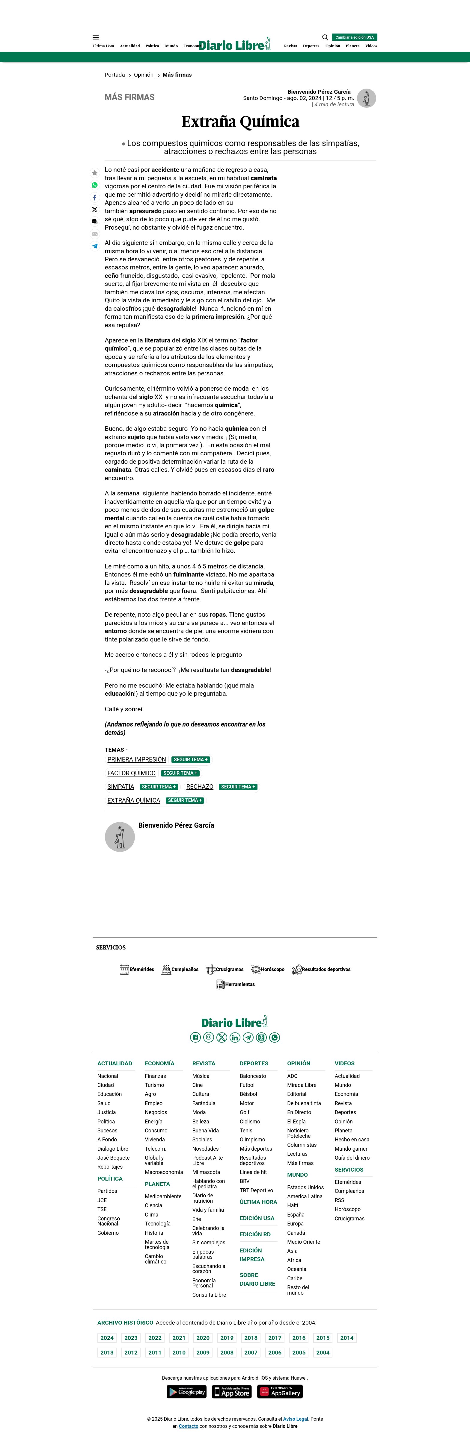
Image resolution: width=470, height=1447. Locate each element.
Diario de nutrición (202, 1198)
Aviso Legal (295, 1419)
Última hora (258, 1202)
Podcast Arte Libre (207, 1160)
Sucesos (107, 1131)
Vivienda (155, 1140)
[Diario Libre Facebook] (195, 1037)
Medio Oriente (303, 1242)
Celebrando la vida (208, 1231)
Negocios (156, 1112)
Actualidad (130, 46)
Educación (109, 1094)
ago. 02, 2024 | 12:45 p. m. (320, 98)
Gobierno (108, 1233)
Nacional (107, 1076)
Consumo (156, 1131)
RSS (339, 1200)
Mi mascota (206, 1172)
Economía (192, 46)
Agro (150, 1094)
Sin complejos (208, 1243)
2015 (322, 1337)
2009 (203, 1352)
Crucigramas (350, 1219)
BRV (245, 1181)
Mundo (171, 46)
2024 (107, 1337)
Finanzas (155, 1076)
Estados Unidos (305, 1187)
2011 (155, 1352)
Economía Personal (204, 1283)
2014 (346, 1337)
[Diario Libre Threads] (261, 1037)
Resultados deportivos (253, 1160)
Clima (151, 1215)
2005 (298, 1352)
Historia (154, 1233)
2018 (250, 1337)
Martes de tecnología (157, 1244)
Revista (290, 46)
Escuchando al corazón (209, 1269)
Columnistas (302, 1145)
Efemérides (348, 1182)
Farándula (204, 1103)
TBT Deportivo (256, 1190)
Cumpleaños (349, 1191)
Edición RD (255, 1234)
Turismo (154, 1085)
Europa (295, 1224)
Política (152, 46)
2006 (274, 1352)
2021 (179, 1337)
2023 (131, 1337)
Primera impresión (137, 759)
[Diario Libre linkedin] (235, 1037)
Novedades (205, 1149)
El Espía (296, 1122)
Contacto (188, 1426)
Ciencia (153, 1205)
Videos (371, 46)
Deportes (311, 46)
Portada (115, 74)
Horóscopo (348, 1209)
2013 (107, 1352)
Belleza (200, 1122)
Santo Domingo (263, 98)
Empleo (153, 1103)
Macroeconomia (164, 1172)
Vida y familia (208, 1210)
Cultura (200, 1094)
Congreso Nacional (108, 1221)
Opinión (333, 46)
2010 (179, 1352)
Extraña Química (134, 800)
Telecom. (155, 1149)
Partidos (107, 1191)
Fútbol (247, 1085)
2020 (203, 1337)
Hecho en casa (352, 1140)
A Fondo (107, 1140)
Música (201, 1076)
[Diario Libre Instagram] (208, 1037)
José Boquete (113, 1158)
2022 (155, 1337)
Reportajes (110, 1167)
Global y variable (154, 1160)
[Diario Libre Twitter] (221, 1037)
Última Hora (103, 46)
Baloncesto (253, 1076)
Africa (294, 1260)
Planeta (353, 46)
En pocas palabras (203, 1254)
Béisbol (248, 1094)
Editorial (296, 1094)
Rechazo (199, 787)
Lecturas (297, 1154)
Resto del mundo (298, 1290)
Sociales (202, 1140)
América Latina (305, 1196)
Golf (244, 1112)
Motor (247, 1103)
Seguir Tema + (191, 759)
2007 (250, 1352)
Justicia (106, 1112)
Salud (104, 1103)
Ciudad (105, 1085)
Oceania (296, 1269)
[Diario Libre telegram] (248, 1037)
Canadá (296, 1233)
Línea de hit (253, 1172)
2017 (274, 1337)
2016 (298, 1337)
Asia (292, 1251)
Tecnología (158, 1224)
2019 (227, 1337)
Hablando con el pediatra (208, 1184)
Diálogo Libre (112, 1149)
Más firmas (300, 1163)
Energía (153, 1122)
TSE (102, 1209)
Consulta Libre (209, 1295)
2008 (227, 1352)
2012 (131, 1352)
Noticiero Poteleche (299, 1133)
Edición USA (257, 1218)
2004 (322, 1352)
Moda (199, 1112)
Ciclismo (250, 1122)
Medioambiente (163, 1196)
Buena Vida (205, 1131)
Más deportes (256, 1149)
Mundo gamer (351, 1149)
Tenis (246, 1131)
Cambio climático (155, 1259)
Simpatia (121, 787)
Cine (197, 1085)
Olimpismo (252, 1140)
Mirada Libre (301, 1085)
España (296, 1215)
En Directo (299, 1112)
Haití (292, 1205)
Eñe (196, 1219)
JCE (102, 1200)
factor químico (132, 773)
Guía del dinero (352, 1158)
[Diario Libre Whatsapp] (274, 1037)
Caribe (294, 1278)
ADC (292, 1076)
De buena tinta (304, 1103)
